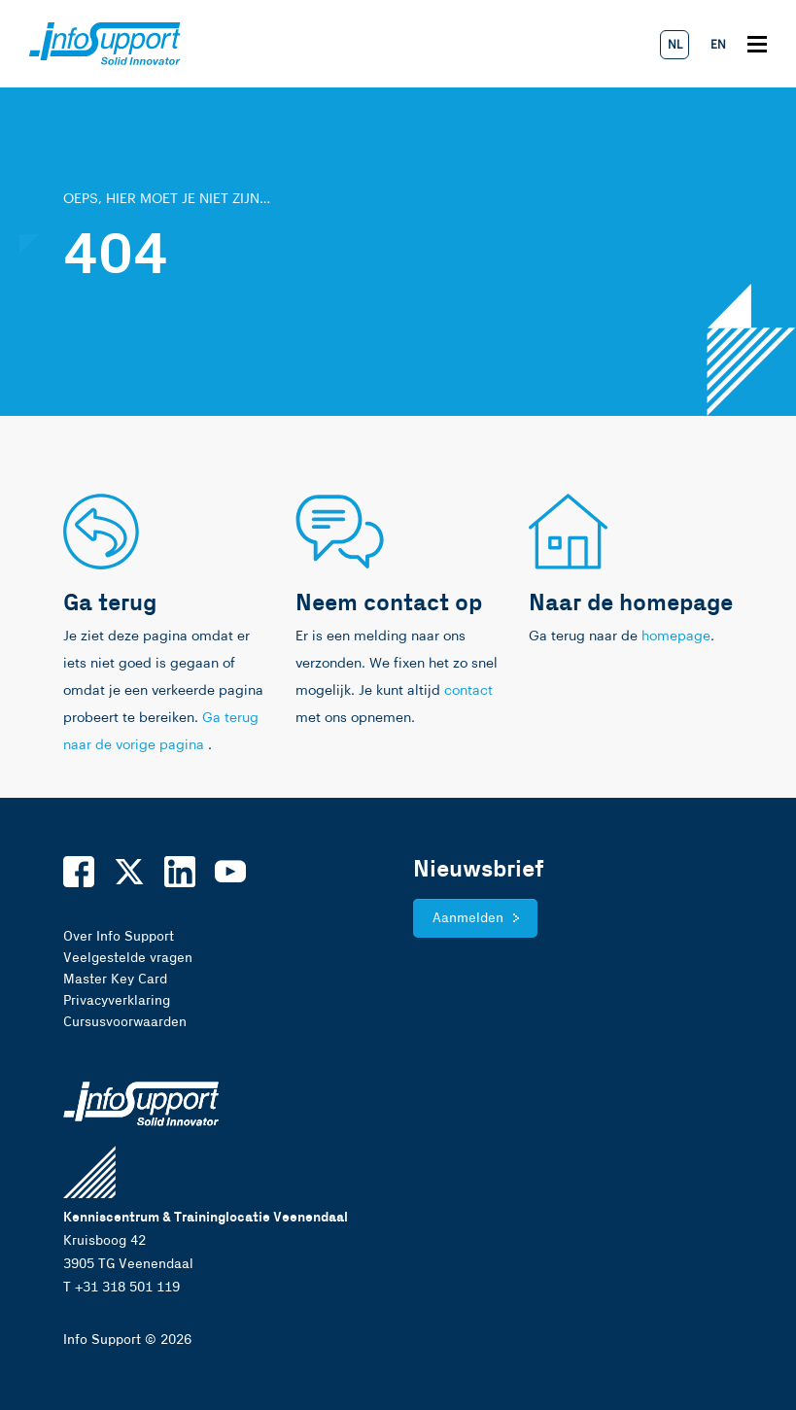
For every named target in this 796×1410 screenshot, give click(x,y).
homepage (675, 636)
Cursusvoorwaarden (125, 1022)
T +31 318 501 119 (121, 1287)
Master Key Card (115, 979)
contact (468, 691)
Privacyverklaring (116, 1001)
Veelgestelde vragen (127, 958)
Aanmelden (468, 918)
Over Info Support (118, 937)
